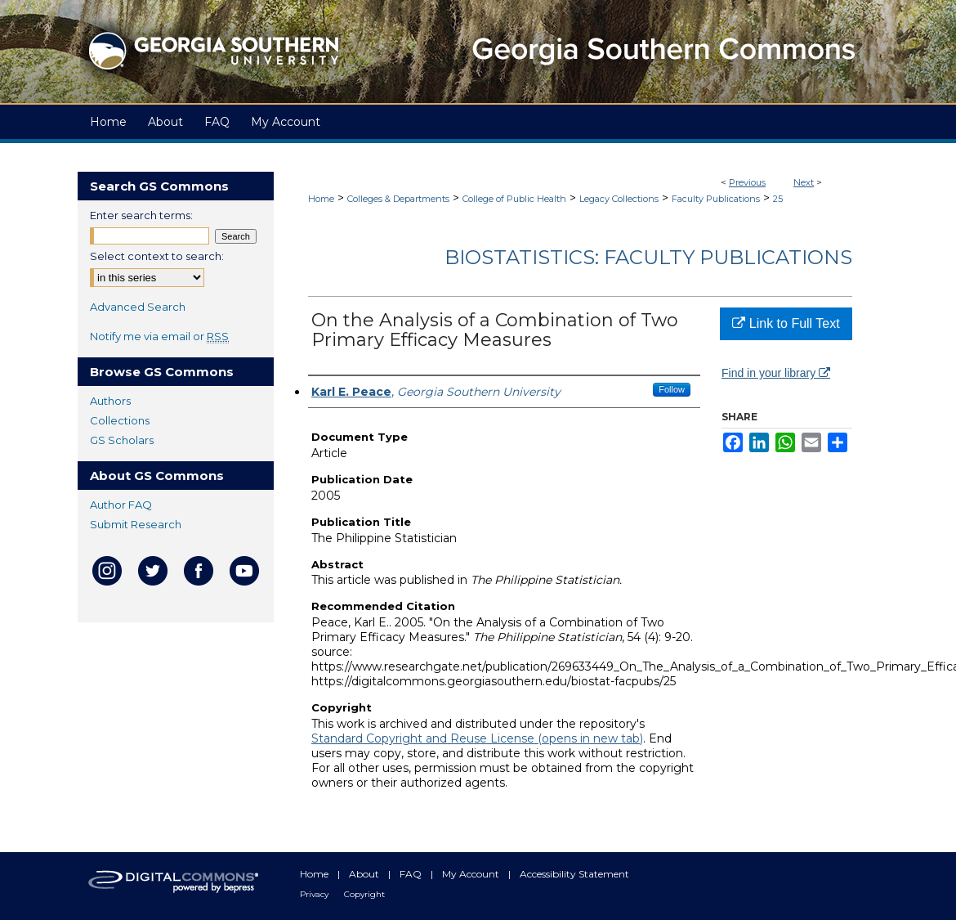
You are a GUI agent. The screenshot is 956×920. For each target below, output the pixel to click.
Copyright (364, 894)
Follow (672, 389)
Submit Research (135, 524)
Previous (747, 182)
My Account (472, 874)
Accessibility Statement (574, 874)
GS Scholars (122, 440)
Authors (110, 400)
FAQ (412, 874)
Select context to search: (157, 256)
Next (803, 182)
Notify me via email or (159, 336)
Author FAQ (121, 504)
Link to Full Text (785, 323)
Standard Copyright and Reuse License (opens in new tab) (477, 738)
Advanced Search (137, 306)
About (365, 874)
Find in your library (775, 372)
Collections (120, 420)
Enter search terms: (141, 215)
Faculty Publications (716, 198)
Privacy (315, 894)
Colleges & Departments (398, 198)
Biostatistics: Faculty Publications (648, 257)
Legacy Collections (619, 198)
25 (778, 198)
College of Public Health (514, 198)
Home (321, 198)
